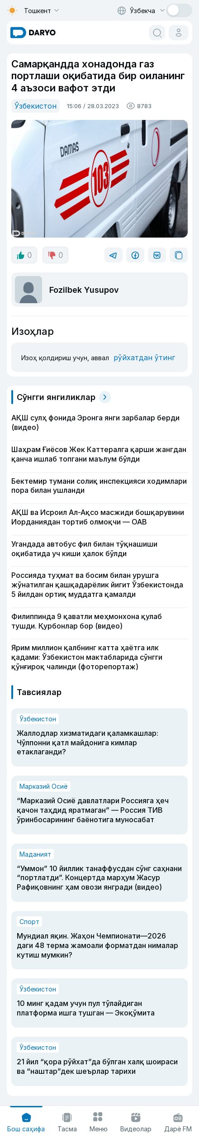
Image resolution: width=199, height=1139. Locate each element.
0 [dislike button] (55, 255)
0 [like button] (24, 255)
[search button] (157, 32)
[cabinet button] (179, 32)
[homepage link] (33, 32)
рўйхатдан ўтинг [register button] (144, 357)
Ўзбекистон (35, 105)
